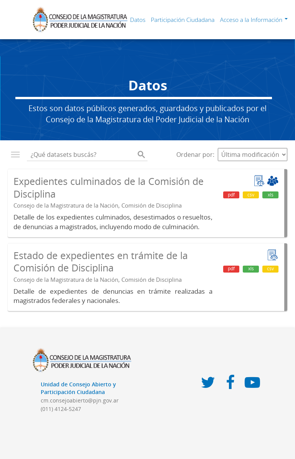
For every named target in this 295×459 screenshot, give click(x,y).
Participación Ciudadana (183, 19)
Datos (138, 19)
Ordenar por (194, 154)
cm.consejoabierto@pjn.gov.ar (80, 400)
